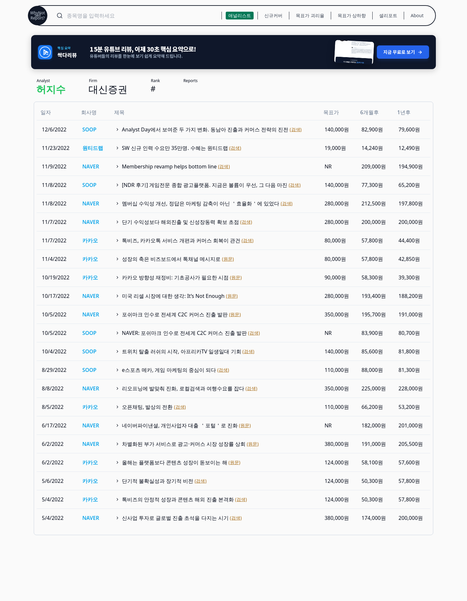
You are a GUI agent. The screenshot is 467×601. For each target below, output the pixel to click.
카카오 (90, 236)
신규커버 (273, 15)
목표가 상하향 (352, 15)
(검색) (295, 126)
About (417, 15)
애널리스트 (239, 15)
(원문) (228, 255)
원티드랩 (92, 144)
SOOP (89, 125)
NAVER (90, 162)
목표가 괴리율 (310, 15)
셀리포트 (388, 15)
